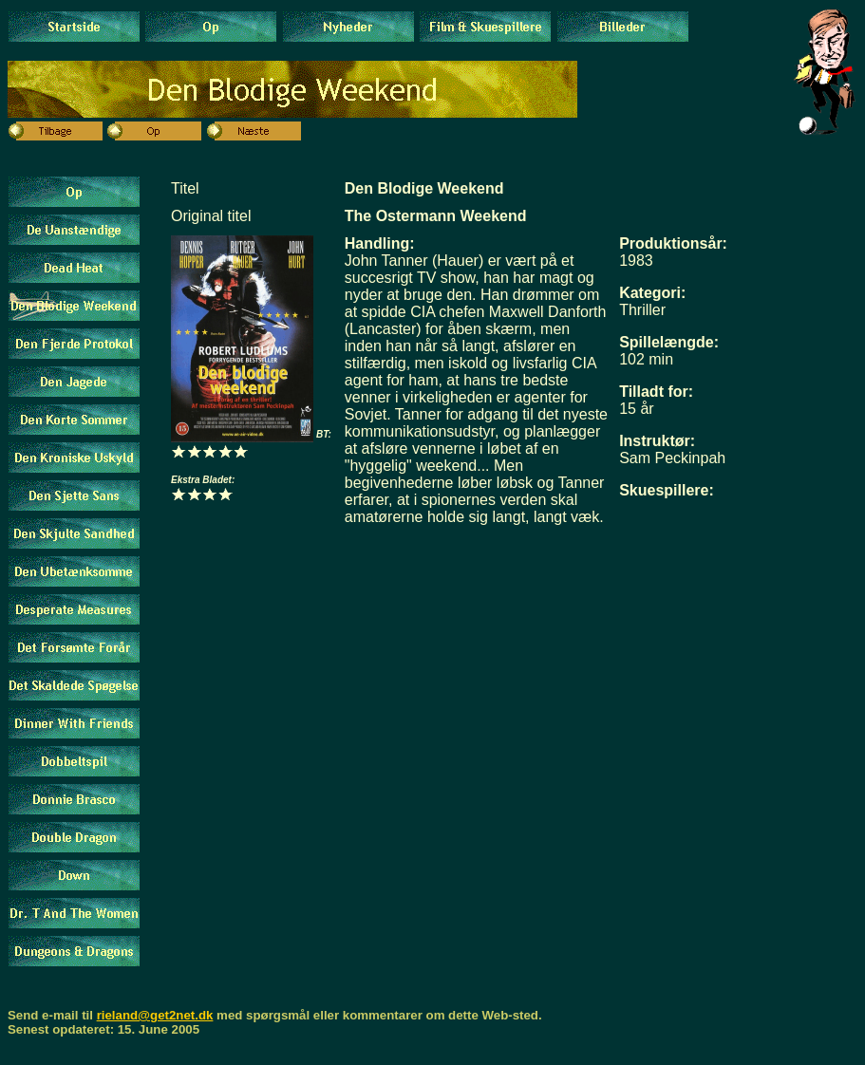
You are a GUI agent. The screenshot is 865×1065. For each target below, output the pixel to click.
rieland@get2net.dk (155, 1015)
